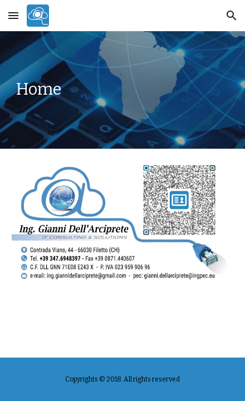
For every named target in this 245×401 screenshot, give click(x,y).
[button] (13, 15)
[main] (122, 90)
